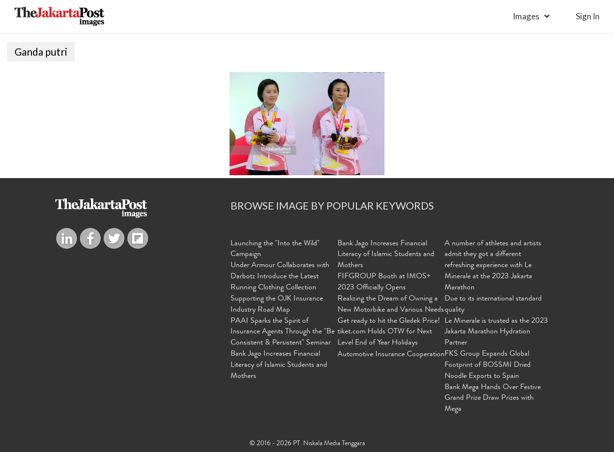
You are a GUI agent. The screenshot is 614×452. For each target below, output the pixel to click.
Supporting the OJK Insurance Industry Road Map (276, 304)
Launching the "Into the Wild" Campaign (275, 249)
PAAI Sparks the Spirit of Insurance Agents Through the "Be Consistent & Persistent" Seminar (282, 332)
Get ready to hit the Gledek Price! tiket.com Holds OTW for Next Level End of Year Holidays (389, 332)
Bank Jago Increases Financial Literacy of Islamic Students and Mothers (278, 365)
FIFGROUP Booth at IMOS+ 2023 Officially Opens (384, 282)
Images (526, 16)
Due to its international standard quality (493, 304)
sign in (587, 16)
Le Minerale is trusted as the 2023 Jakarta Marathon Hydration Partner (496, 332)
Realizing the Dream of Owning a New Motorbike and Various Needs (391, 304)
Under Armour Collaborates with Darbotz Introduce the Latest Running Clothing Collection (279, 277)
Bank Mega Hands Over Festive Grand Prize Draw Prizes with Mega (493, 399)
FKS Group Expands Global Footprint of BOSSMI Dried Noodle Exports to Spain (488, 365)
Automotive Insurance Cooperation (391, 355)
